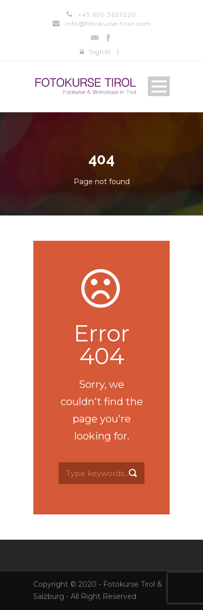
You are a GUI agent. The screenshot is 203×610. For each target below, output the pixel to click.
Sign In (100, 52)
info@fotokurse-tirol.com (108, 23)
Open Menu (159, 86)
